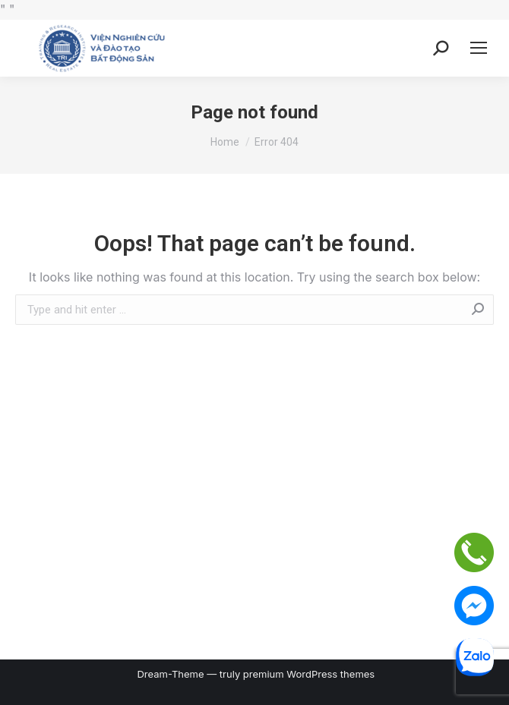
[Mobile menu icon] (478, 48)
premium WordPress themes (309, 674)
